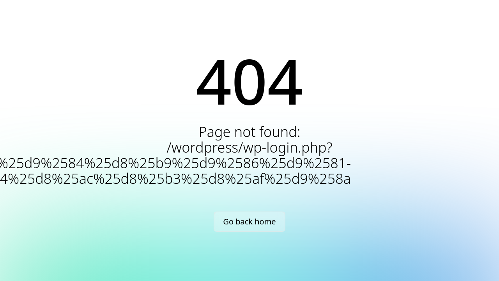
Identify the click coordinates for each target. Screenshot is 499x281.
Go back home (249, 221)
